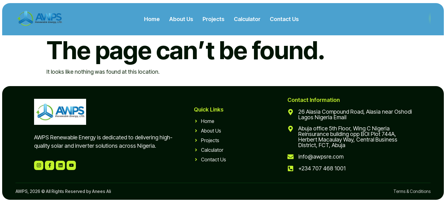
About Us (181, 19)
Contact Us (284, 19)
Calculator (247, 19)
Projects (214, 19)
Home (152, 19)
